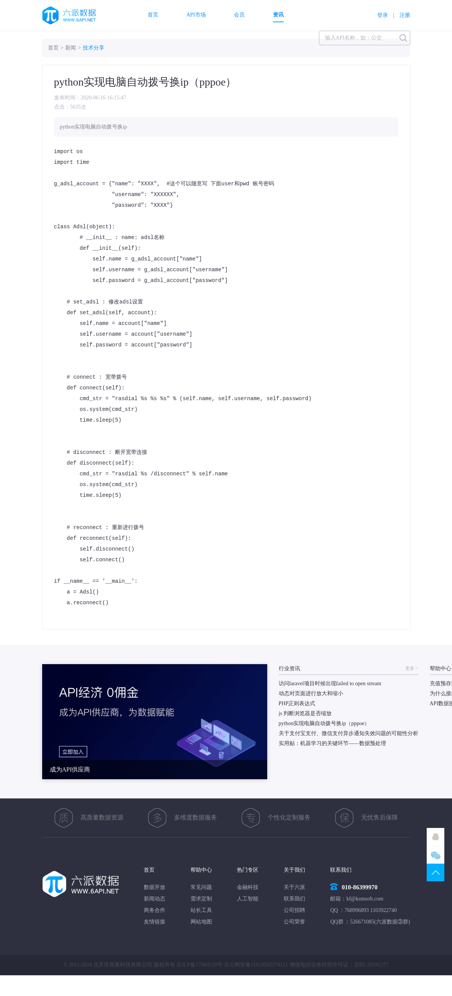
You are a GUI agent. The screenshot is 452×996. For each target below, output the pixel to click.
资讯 (278, 15)
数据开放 (154, 887)
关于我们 (294, 870)
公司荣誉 (294, 922)
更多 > (411, 668)
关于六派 (294, 887)
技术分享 (93, 48)
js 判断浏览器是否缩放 (305, 713)
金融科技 (247, 887)
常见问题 (201, 887)
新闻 (70, 48)
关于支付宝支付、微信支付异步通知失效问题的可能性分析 (348, 733)
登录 (382, 15)
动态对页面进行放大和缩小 (311, 693)
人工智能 (247, 899)
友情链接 (154, 922)
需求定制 (201, 899)
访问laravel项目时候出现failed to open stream (330, 683)
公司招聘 (294, 910)
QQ (435, 837)
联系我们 (294, 899)
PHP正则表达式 (297, 703)
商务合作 (154, 910)
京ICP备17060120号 (199, 965)
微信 (435, 855)
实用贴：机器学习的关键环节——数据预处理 (332, 743)
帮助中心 (201, 870)
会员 (239, 15)
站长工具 (201, 910)
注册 (404, 15)
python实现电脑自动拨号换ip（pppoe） (324, 723)
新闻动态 (154, 899)
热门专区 (247, 870)
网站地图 (201, 922)
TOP (435, 872)
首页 (153, 15)
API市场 (196, 15)
